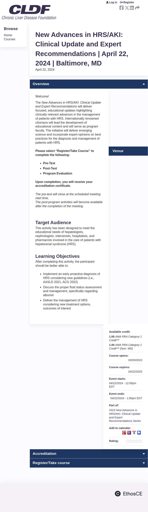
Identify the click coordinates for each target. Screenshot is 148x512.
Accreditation (44, 454)
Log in (113, 2)
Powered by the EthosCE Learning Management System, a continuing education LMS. (128, 493)
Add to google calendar (124, 433)
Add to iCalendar (134, 432)
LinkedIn (132, 7)
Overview (41, 84)
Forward (137, 7)
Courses (9, 39)
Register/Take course (51, 463)
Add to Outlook (139, 433)
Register (128, 2)
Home (8, 35)
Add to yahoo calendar (129, 433)
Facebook (121, 7)
